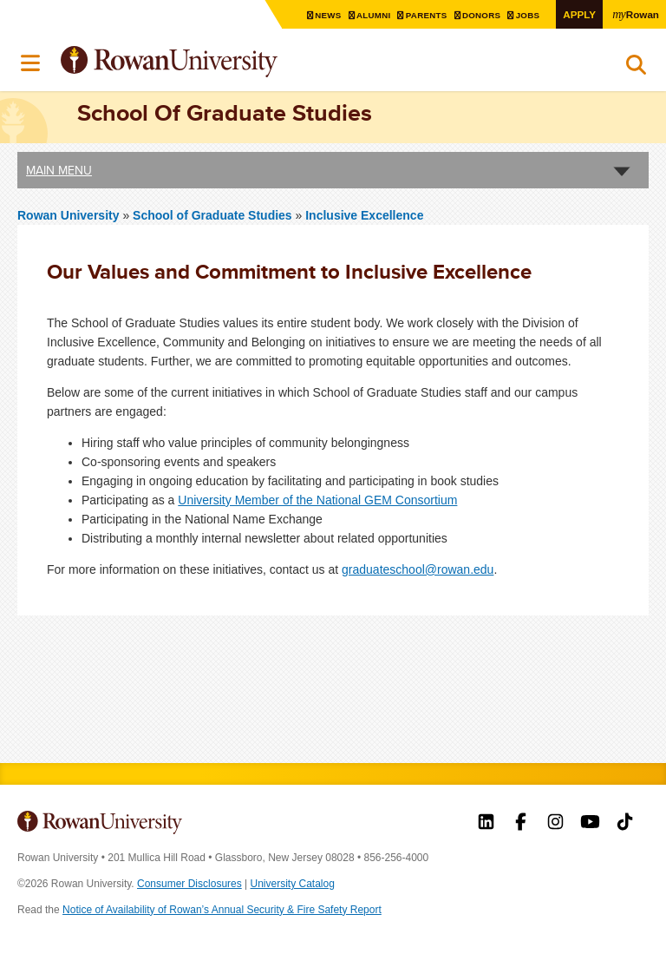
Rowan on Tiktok (625, 824)
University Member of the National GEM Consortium (317, 500)
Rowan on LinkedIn (486, 824)
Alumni (374, 15)
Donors (483, 15)
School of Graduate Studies (214, 215)
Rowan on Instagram (555, 824)
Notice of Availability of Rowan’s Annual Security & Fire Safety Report (222, 910)
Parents (427, 15)
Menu (31, 63)
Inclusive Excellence (364, 215)
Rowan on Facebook (521, 824)
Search (636, 68)
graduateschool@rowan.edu (417, 569)
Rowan (635, 14)
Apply (579, 14)
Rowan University (212, 62)
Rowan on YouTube (590, 824)
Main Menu (59, 170)
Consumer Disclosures (189, 884)
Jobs (529, 15)
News (329, 15)
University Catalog (293, 884)
